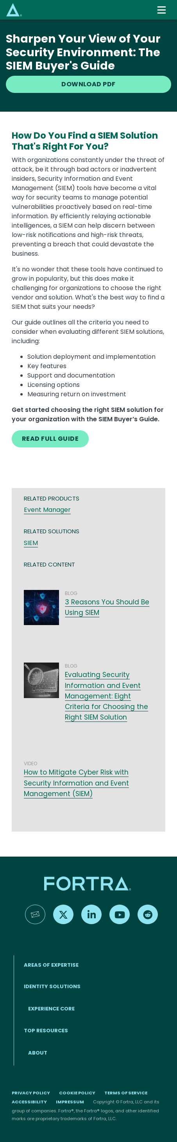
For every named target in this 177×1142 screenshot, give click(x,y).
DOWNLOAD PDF (88, 84)
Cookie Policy (77, 1093)
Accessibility (29, 1102)
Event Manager (47, 509)
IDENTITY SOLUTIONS (52, 986)
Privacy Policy (31, 1093)
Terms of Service (125, 1093)
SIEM (31, 542)
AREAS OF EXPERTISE (51, 965)
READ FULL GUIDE (50, 438)
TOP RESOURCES (46, 1030)
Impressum (70, 1102)
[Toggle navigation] (162, 10)
